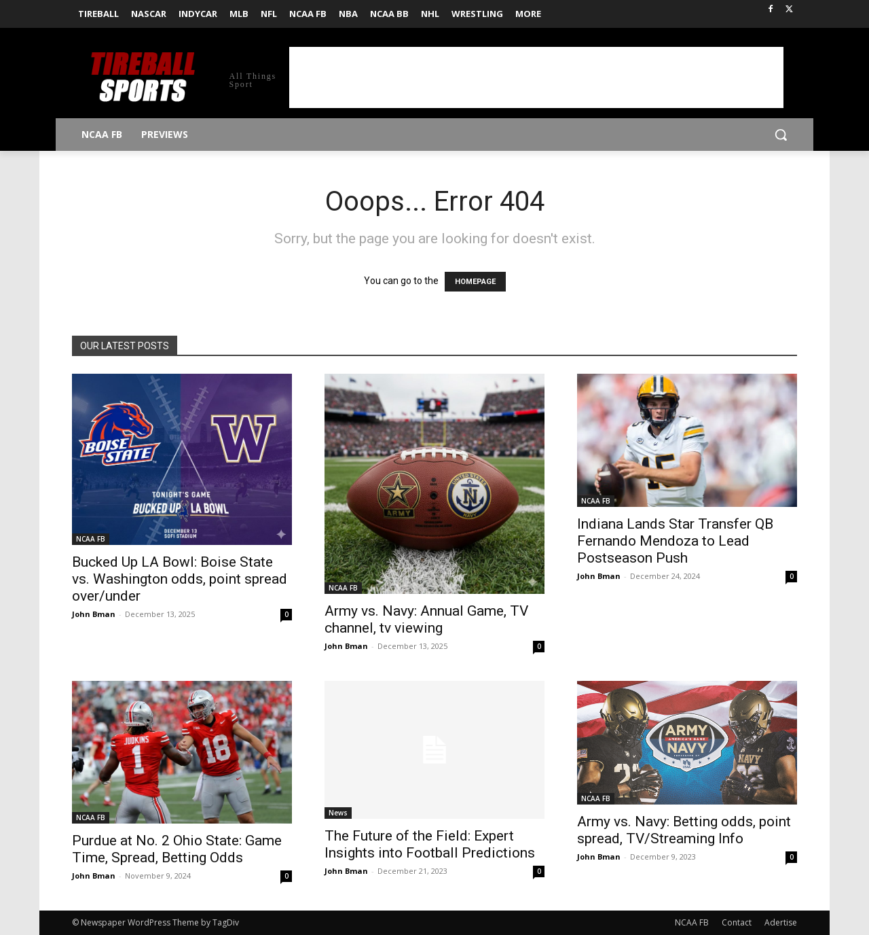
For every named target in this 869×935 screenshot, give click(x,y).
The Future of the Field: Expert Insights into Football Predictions (430, 844)
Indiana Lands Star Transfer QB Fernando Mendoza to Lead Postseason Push (675, 541)
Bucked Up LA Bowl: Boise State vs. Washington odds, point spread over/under (179, 579)
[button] (780, 134)
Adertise (780, 922)
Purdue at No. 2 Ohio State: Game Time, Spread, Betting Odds (177, 849)
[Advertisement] (536, 77)
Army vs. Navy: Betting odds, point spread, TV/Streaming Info (684, 830)
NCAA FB (90, 539)
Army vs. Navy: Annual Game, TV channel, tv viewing (426, 619)
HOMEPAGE (475, 281)
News (338, 812)
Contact (737, 922)
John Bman (93, 614)
